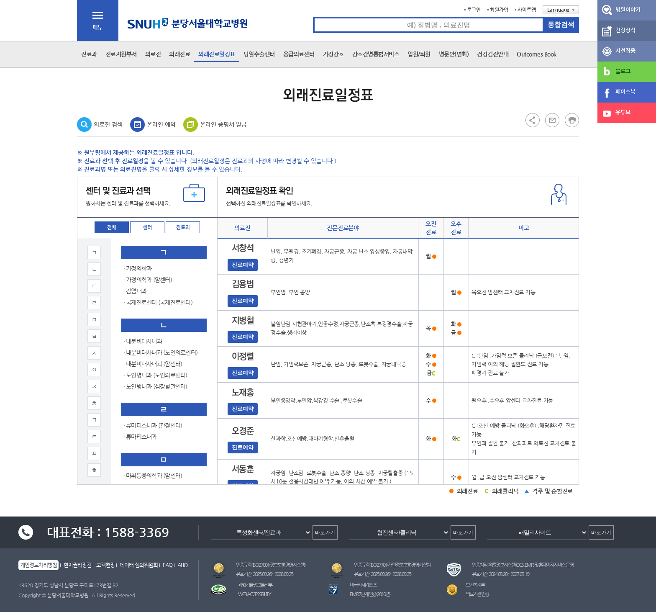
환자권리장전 (77, 565)
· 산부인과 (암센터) (145, 252)
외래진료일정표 (216, 54)
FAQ (167, 565)
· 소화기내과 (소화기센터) (152, 445)
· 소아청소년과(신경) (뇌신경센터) (162, 343)
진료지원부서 (121, 54)
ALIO (182, 565)
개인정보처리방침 (38, 565)
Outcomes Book (536, 54)
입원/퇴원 (418, 54)
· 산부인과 (135, 241)
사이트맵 (527, 10)
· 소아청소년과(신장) (147, 377)
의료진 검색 (108, 124)
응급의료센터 (299, 54)
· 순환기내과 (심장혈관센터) (155, 467)
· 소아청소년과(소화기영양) (154, 332)
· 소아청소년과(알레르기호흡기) (159, 411)
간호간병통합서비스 (376, 54)
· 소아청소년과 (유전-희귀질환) (159, 286)
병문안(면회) (454, 54)
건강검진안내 (492, 54)
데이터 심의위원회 (139, 565)
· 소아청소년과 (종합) (147, 298)
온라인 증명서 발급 (223, 124)
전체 (111, 227)
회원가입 (499, 10)
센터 (147, 227)
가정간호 (333, 54)
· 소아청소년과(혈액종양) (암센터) (162, 433)
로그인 (474, 10)
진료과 (89, 54)
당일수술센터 (259, 54)
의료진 (153, 54)
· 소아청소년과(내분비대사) (154, 320)
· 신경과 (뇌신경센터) (147, 479)
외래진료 (179, 54)
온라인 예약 (161, 124)
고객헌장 (105, 565)
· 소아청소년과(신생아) (149, 366)
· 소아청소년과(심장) (147, 388)
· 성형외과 (135, 275)
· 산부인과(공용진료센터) (152, 264)
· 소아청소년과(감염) (147, 309)
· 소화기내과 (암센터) (147, 456)
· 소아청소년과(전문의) (149, 422)
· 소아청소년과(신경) (147, 354)
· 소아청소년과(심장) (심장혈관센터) (164, 399)
